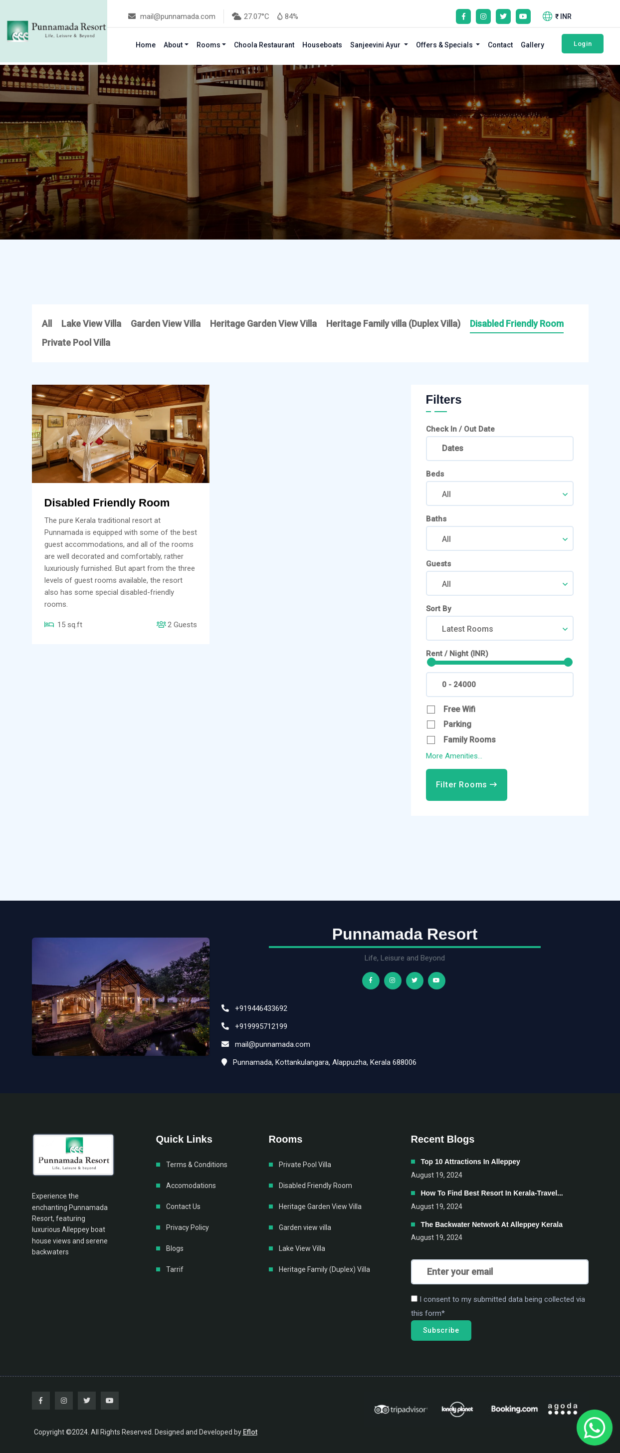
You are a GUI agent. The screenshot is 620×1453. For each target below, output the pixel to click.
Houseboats (322, 45)
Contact (500, 45)
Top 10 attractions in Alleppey (470, 1162)
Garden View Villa (166, 323)
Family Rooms (469, 739)
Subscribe (441, 1330)
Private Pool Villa (76, 342)
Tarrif (175, 1269)
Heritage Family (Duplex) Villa (324, 1269)
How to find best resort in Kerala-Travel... (492, 1193)
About (173, 45)
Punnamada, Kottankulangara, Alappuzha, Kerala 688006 (318, 1062)
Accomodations (191, 1186)
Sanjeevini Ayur (376, 45)
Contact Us (183, 1207)
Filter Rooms (466, 784)
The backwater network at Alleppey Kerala (492, 1224)
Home (146, 45)
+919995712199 (254, 1026)
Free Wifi (459, 709)
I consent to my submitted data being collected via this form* (498, 1306)
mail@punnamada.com (171, 16)
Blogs (175, 1248)
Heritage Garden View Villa (263, 323)
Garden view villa (305, 1227)
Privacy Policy (187, 1227)
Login (583, 43)
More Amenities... (454, 755)
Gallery (532, 45)
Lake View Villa (91, 323)
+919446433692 (254, 1008)
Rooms (208, 45)
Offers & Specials (445, 45)
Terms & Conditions (196, 1165)
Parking (457, 724)
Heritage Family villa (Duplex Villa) (393, 323)
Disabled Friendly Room (517, 323)
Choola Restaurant (264, 45)
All (47, 323)
